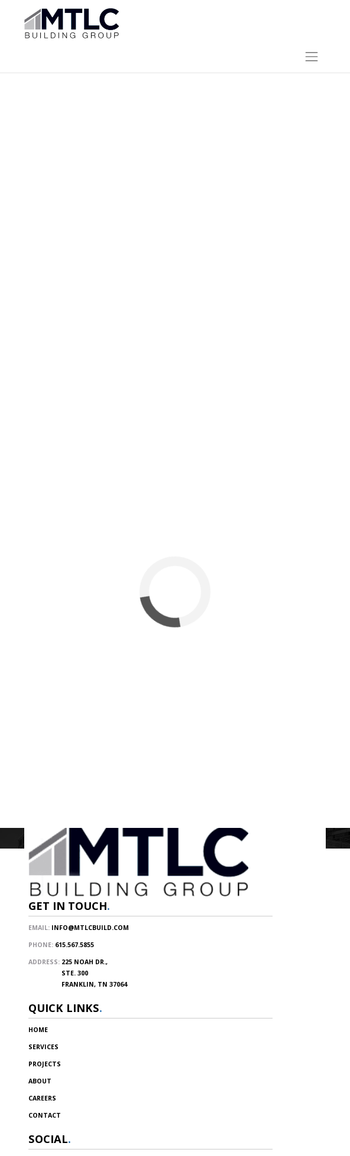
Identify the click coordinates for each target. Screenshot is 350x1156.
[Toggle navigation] (175, 54)
